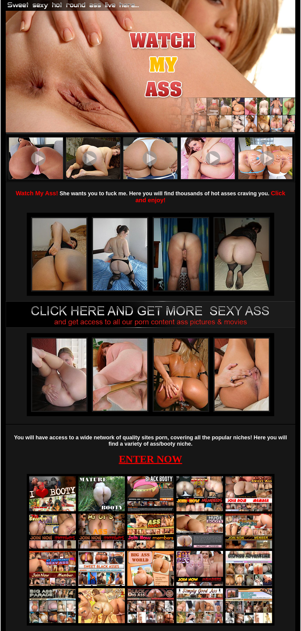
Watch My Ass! (37, 193)
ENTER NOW (150, 459)
